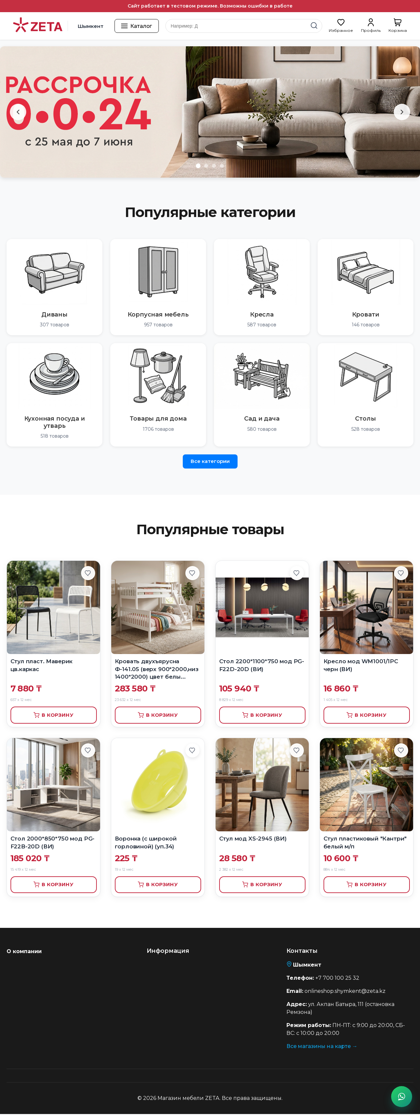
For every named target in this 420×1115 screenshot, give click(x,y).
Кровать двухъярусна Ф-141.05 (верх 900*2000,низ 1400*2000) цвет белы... (157, 669)
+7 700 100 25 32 (337, 979)
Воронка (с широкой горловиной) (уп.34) (146, 843)
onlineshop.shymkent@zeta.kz (345, 992)
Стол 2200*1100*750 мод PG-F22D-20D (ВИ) (261, 665)
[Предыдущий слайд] (18, 112)
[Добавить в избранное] (87, 573)
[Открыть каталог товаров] (137, 26)
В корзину (53, 715)
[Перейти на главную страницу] (37, 25)
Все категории (210, 461)
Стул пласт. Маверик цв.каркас (41, 665)
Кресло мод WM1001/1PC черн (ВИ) (361, 665)
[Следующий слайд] (402, 112)
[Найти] (314, 26)
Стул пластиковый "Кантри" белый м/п (365, 843)
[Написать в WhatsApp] (401, 1096)
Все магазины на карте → (321, 1047)
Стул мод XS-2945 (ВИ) (253, 839)
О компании (24, 952)
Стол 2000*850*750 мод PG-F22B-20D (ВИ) (52, 843)
